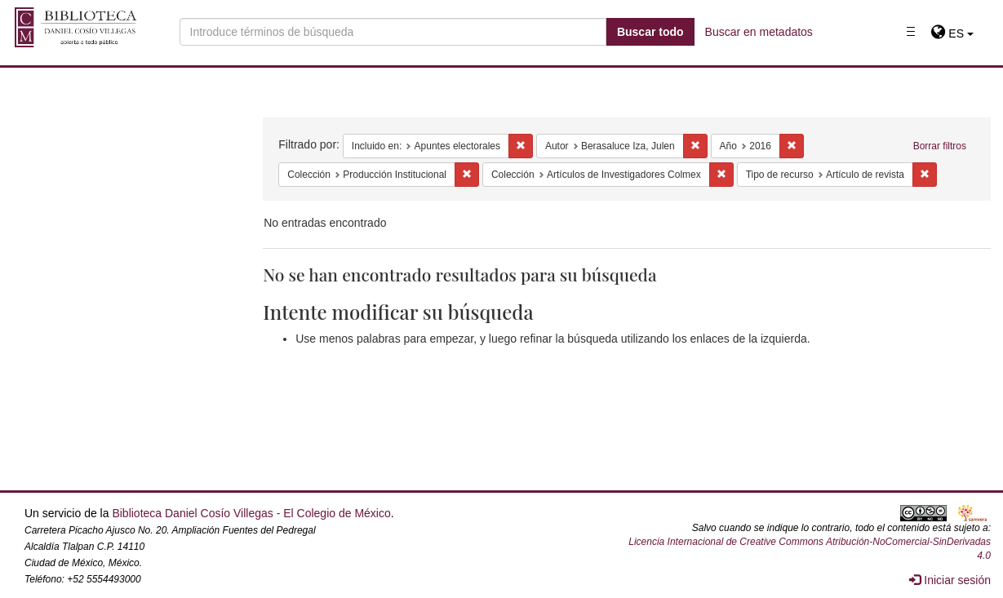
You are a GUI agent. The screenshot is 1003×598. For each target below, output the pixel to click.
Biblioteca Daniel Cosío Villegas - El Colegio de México (251, 513)
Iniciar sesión (950, 580)
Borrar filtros (939, 146)
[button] (952, 33)
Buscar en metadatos (759, 31)
